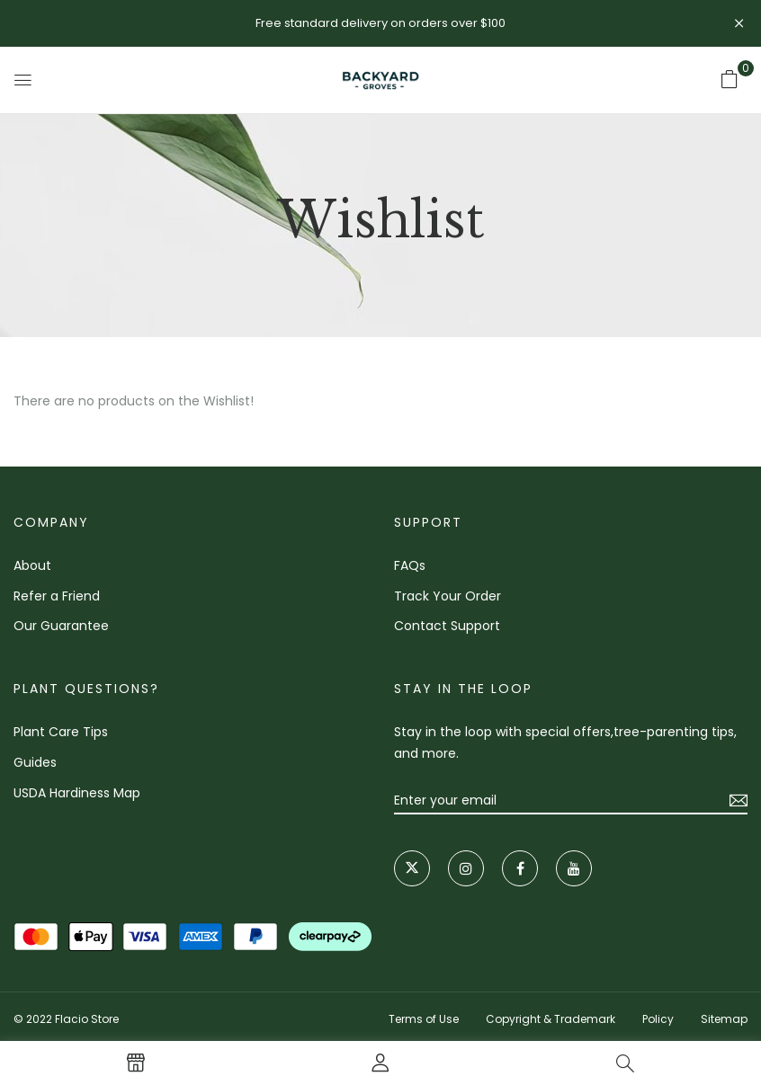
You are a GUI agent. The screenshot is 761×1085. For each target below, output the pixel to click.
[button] (730, 79)
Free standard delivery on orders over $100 (380, 22)
